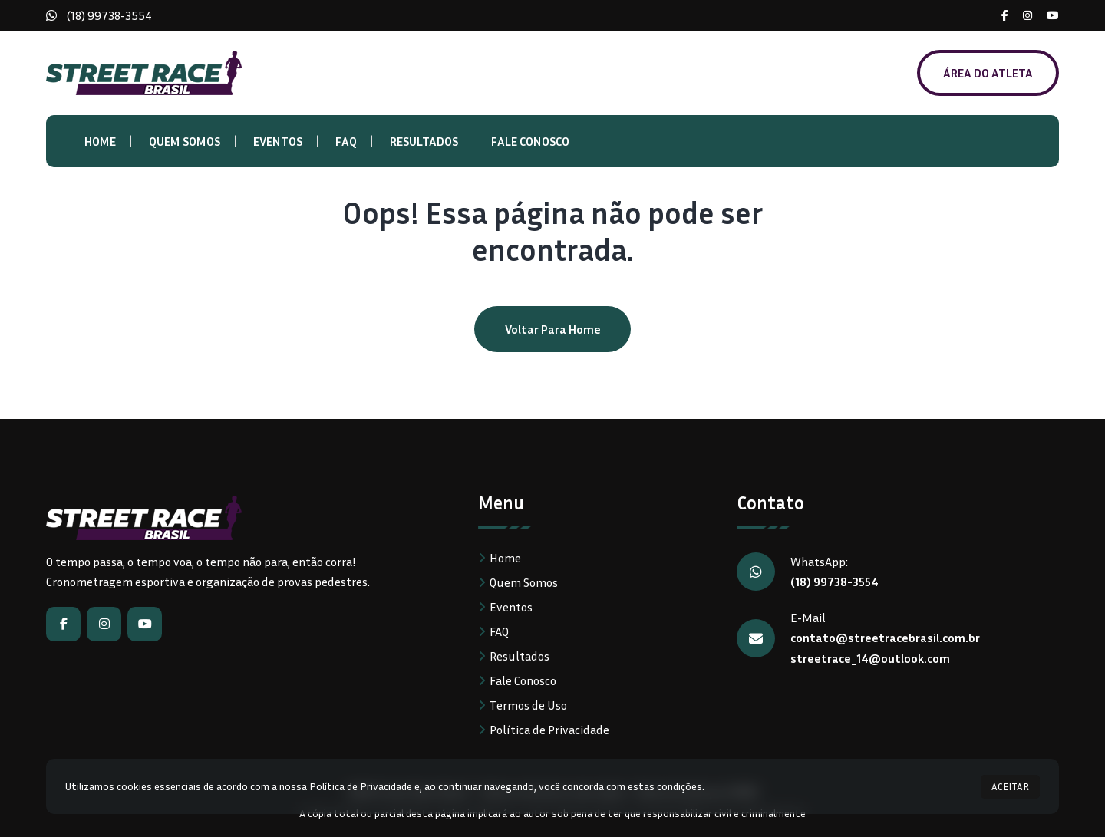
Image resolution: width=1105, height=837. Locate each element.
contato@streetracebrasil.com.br (885, 636)
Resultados (424, 141)
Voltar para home (553, 329)
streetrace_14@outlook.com (870, 656)
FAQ (346, 141)
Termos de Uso (528, 705)
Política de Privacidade (549, 729)
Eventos (277, 141)
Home (100, 141)
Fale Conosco (530, 141)
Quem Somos (184, 141)
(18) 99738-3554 (109, 15)
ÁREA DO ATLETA (988, 73)
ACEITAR (1010, 786)
